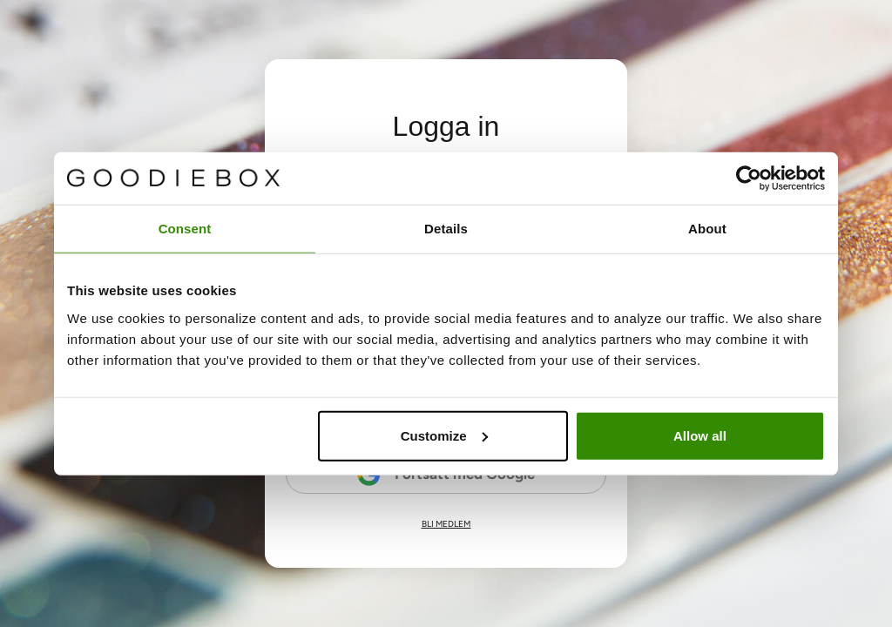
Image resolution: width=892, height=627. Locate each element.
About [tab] (707, 228)
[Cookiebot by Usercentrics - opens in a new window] (748, 178)
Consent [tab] (185, 228)
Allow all (699, 435)
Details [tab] (446, 228)
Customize (444, 435)
